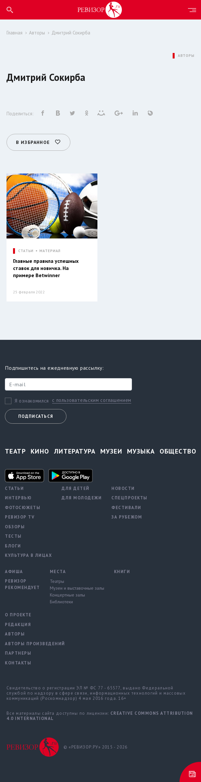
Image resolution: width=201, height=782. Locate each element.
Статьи (14, 487)
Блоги (13, 545)
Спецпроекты (129, 497)
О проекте (18, 614)
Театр (15, 450)
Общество (178, 450)
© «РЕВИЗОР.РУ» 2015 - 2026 (95, 746)
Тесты (13, 535)
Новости (123, 487)
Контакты (18, 662)
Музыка (141, 450)
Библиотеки (61, 601)
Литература (74, 450)
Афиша (14, 570)
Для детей (76, 487)
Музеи (111, 450)
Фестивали (126, 506)
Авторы (37, 33)
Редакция (18, 623)
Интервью (18, 497)
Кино (40, 450)
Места (58, 570)
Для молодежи (82, 497)
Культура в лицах (28, 554)
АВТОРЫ (186, 56)
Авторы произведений (35, 643)
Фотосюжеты (22, 506)
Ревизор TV (20, 516)
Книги (122, 570)
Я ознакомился (32, 399)
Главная (14, 33)
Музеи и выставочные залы (77, 587)
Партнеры (18, 652)
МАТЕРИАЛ (50, 249)
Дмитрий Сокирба (70, 33)
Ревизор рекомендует (22, 583)
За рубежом (126, 516)
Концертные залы (67, 594)
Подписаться (35, 415)
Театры (57, 580)
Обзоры (15, 526)
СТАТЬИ (26, 249)
